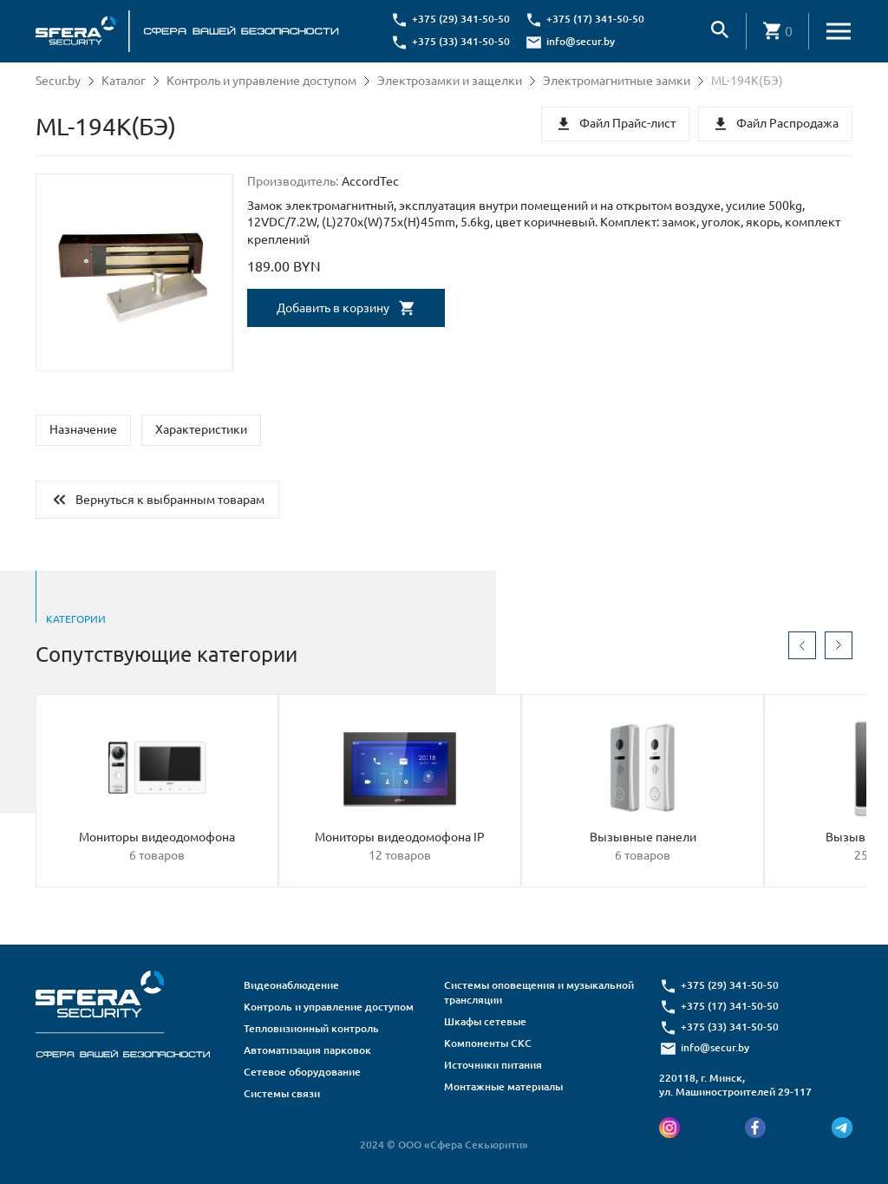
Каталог (123, 81)
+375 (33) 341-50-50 (461, 41)
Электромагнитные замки (616, 81)
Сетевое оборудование (302, 1071)
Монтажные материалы (503, 1086)
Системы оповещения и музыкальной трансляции (539, 992)
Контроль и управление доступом (261, 81)
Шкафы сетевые (485, 1021)
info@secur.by (580, 41)
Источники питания (493, 1064)
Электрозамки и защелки (449, 81)
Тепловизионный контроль (311, 1028)
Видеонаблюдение (291, 985)
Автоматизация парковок (307, 1050)
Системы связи (282, 1093)
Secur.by (58, 81)
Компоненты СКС (488, 1043)
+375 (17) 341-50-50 (595, 18)
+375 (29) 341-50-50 (461, 18)
